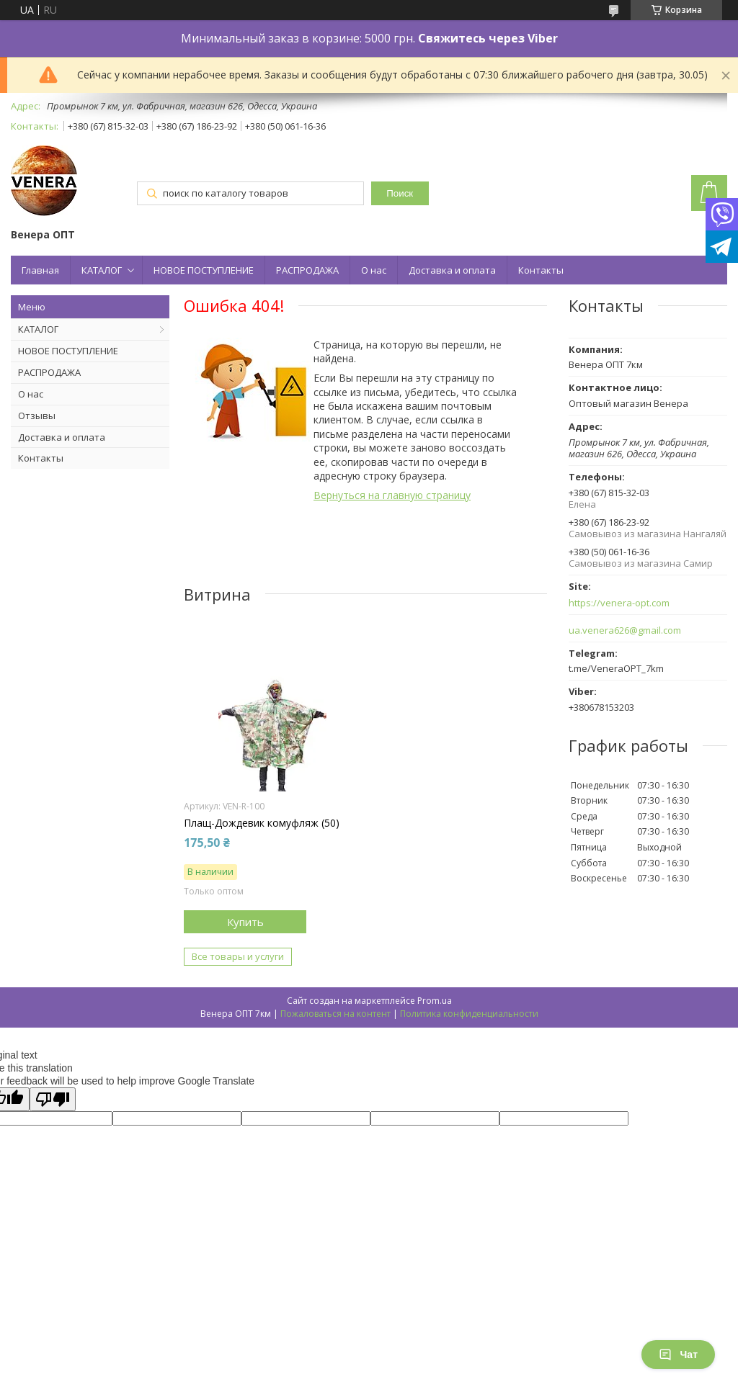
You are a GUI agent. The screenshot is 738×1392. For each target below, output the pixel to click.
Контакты (541, 270)
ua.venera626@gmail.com (625, 630)
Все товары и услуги (238, 956)
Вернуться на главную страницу (392, 495)
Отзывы (36, 415)
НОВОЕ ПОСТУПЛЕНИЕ (204, 270)
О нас (373, 270)
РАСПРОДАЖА (307, 270)
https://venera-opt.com (619, 603)
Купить (245, 922)
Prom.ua (434, 1000)
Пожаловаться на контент (335, 1013)
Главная (40, 270)
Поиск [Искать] (399, 193)
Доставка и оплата (452, 270)
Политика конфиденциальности (469, 1013)
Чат (678, 1354)
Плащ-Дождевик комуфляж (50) (261, 823)
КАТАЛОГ (101, 270)
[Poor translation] (53, 1099)
